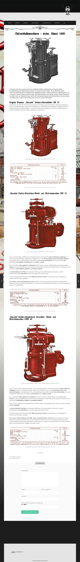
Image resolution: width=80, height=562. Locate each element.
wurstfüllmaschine (15, 458)
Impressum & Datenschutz (17, 551)
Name (23, 489)
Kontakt (57, 23)
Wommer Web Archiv (42, 560)
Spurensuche (46, 23)
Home (9, 23)
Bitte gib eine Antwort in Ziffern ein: (32, 503)
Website (23, 496)
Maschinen (35, 23)
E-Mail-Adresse (46, 489)
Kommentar (24, 470)
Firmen (17, 23)
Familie (25, 23)
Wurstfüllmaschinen (16, 456)
